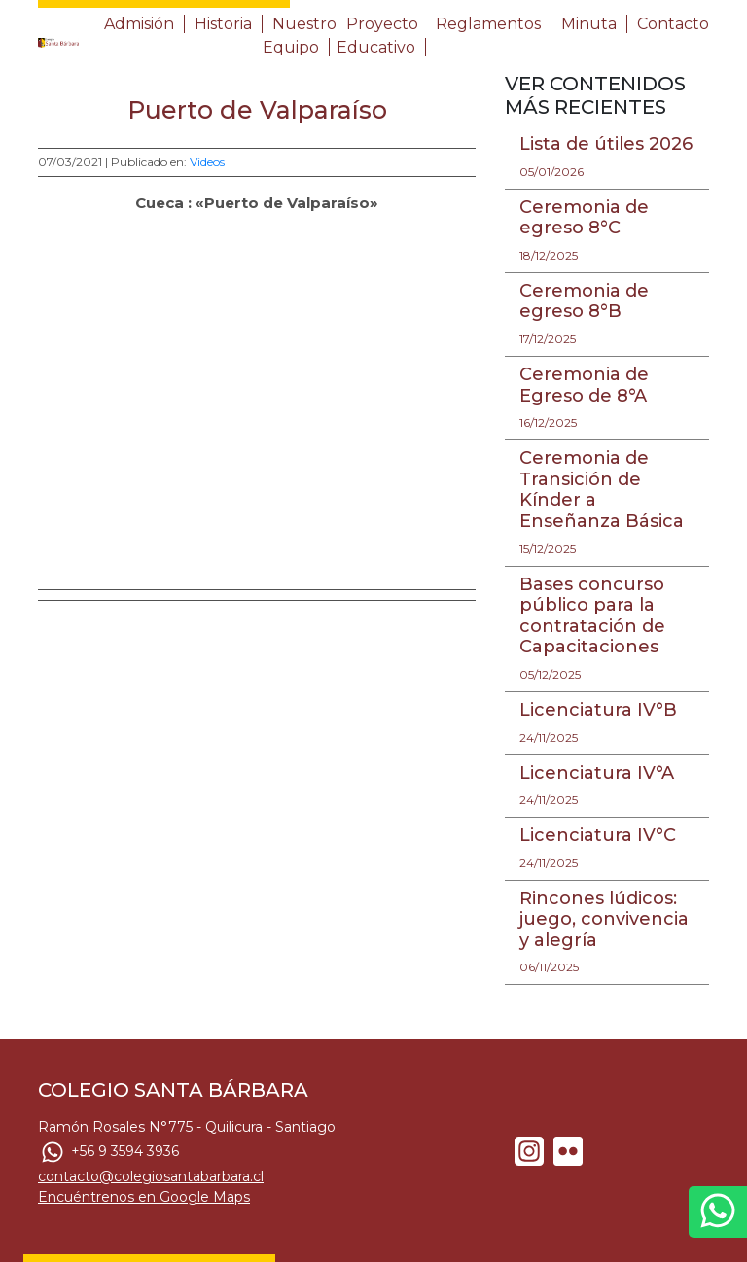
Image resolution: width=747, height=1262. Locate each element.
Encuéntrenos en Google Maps (144, 1197)
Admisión (139, 24)
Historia (223, 24)
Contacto (673, 24)
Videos (207, 162)
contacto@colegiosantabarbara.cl (151, 1176)
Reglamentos (488, 24)
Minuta (589, 24)
